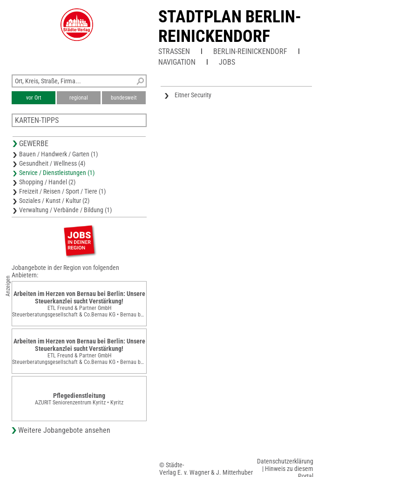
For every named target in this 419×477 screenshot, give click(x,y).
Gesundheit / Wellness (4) (52, 163)
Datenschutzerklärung (285, 461)
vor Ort (33, 97)
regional (78, 97)
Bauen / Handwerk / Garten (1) (58, 154)
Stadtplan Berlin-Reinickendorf (229, 26)
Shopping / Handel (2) (47, 182)
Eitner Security (193, 95)
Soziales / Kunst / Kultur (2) (54, 200)
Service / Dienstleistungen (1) (57, 172)
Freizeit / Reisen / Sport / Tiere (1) (62, 191)
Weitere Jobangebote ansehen (64, 430)
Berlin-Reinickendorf (250, 51)
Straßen (174, 51)
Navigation (177, 62)
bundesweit (124, 97)
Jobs (227, 62)
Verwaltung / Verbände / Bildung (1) (65, 210)
